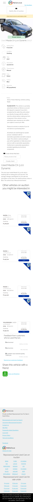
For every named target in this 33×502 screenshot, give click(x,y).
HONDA (15, 469)
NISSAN (15, 466)
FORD (15, 461)
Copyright (5, 433)
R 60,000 (15, 483)
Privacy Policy (6, 435)
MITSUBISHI (6, 474)
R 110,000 (6, 488)
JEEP (23, 471)
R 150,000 (23, 488)
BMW (6, 461)
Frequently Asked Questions (10, 430)
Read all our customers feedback (13, 360)
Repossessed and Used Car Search (12, 420)
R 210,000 (15, 491)
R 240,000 (23, 491)
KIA (7, 464)
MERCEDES (6, 466)
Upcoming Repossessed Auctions (12, 422)
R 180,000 (6, 491)
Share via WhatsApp (13, 374)
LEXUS (15, 464)
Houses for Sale (8, 448)
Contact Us (5, 425)
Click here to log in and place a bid (16, 16)
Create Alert (10, 161)
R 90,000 (15, 486)
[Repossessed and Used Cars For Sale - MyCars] (15, 3)
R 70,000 (23, 483)
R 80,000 (6, 486)
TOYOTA (23, 464)
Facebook (5, 443)
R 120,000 (15, 488)
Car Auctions (28, 5)
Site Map (4, 427)
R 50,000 (6, 483)
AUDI (6, 469)
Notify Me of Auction (16, 10)
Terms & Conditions (8, 438)
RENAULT (15, 474)
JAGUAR (15, 471)
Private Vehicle (18, 37)
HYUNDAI (23, 461)
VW (23, 466)
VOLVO (23, 474)
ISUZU (7, 471)
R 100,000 (23, 486)
